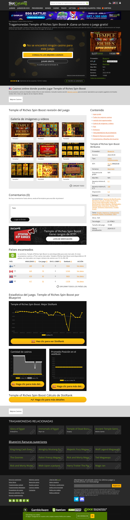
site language (113, 2)
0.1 (109, 181)
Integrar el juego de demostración (76, 75)
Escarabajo (108, 214)
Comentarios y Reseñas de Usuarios (106, 139)
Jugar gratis (47, 61)
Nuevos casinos (34, 485)
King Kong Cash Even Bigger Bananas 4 (23, 449)
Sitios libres (12, 482)
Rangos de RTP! (112, 61)
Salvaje (94, 207)
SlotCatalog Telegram (76, 498)
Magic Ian (100, 465)
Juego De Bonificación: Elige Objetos (104, 203)
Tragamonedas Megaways (17, 487)
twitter (17, 499)
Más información (82, 516)
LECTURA (72, 8)
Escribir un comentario (75, 81)
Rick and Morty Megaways (80, 457)
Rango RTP (114, 206)
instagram (20, 499)
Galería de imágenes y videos (103, 123)
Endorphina (14, 431)
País (94, 127)
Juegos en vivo (23, 8)
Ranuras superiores (15, 480)
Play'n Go (41, 431)
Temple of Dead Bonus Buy (80, 428)
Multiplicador (116, 204)
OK (92, 516)
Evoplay (69, 431)
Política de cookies (55, 490)
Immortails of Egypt (49, 428)
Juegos (12, 8)
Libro (115, 214)
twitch (24, 499)
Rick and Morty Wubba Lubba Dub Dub (23, 465)
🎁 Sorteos (106, 8)
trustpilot (27, 499)
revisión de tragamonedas (102, 120)
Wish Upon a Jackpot (49, 465)
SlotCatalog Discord (82, 498)
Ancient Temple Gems (106, 428)
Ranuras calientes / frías (90, 8)
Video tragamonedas (113, 159)
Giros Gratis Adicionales (100, 202)
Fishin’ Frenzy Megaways (51, 457)
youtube (13, 499)
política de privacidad (56, 487)
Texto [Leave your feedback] (48, 211)
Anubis (99, 213)
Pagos (63, 8)
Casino (56, 8)
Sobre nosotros (54, 482)
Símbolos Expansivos (105, 207)
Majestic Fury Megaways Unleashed (80, 449)
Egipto (101, 214)
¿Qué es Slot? (55, 480)
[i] (35, 261)
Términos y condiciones (56, 485)
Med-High (106, 64)
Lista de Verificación (62, 239)
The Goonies (16, 457)
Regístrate (116, 486)
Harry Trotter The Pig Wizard (80, 465)
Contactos (32, 490)
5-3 (109, 192)
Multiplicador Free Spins (100, 206)
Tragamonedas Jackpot (16, 485)
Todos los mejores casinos (102, 117)
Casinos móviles (34, 487)
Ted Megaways (103, 457)
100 (109, 187)
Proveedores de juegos (16, 490)
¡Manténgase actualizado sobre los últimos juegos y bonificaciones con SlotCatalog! (94, 481)
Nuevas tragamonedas (16, 495)
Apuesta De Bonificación (112, 199)
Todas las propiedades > (98, 78)
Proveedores (37, 8)
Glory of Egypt (17, 428)
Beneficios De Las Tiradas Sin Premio (105, 201)
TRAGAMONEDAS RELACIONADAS (104, 133)
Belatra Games (100, 431)
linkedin (10, 499)
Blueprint (106, 58)
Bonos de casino (34, 482)
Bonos (48, 8)
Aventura (105, 213)
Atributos (96, 130)
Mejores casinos (72, 92)
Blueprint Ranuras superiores (103, 136)
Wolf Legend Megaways (107, 449)
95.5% (105, 61)
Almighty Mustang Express (51, 449)
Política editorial (54, 493)
